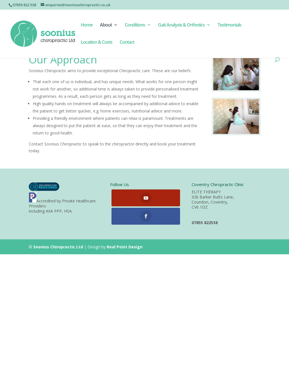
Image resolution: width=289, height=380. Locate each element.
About (106, 25)
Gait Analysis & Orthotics (181, 25)
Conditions (135, 25)
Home (87, 25)
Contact (127, 42)
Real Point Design (125, 246)
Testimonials (229, 25)
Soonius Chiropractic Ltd (58, 246)
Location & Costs (96, 42)
